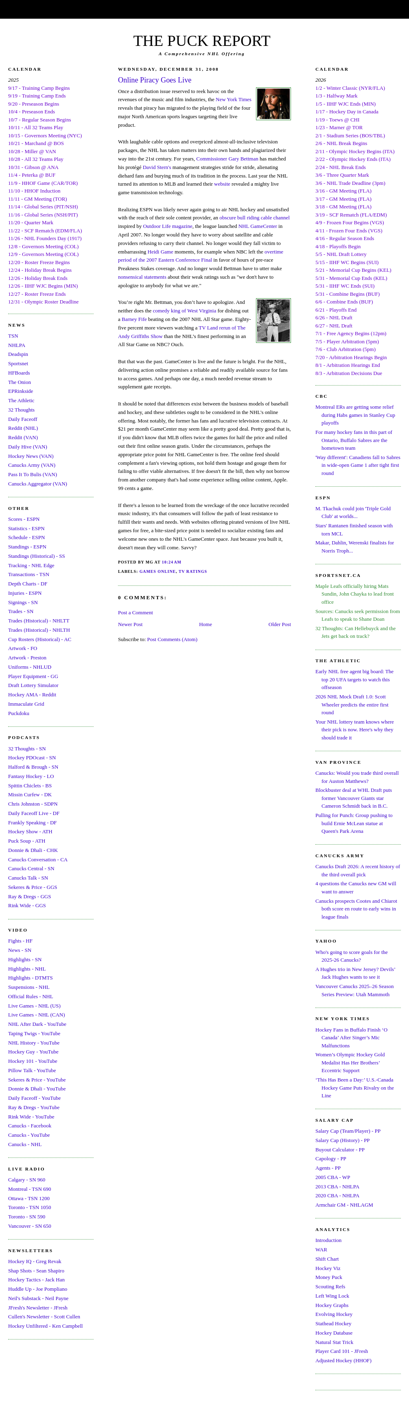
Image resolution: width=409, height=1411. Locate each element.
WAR (321, 1249)
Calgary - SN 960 (26, 1180)
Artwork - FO (22, 648)
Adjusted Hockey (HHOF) (343, 1360)
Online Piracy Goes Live (154, 80)
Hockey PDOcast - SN (32, 757)
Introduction (328, 1240)
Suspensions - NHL (29, 987)
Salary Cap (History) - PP (342, 1140)
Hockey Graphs (331, 1305)
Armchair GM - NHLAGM (344, 1205)
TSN (13, 336)
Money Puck (328, 1277)
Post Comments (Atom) (172, 639)
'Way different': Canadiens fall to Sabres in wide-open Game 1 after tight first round (357, 465)
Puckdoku (18, 713)
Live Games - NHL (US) (34, 1006)
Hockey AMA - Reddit (32, 694)
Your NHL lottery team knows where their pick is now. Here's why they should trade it (354, 730)
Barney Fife (134, 319)
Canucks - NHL (25, 1144)
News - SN (19, 950)
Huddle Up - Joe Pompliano (37, 1289)
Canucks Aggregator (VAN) (37, 484)
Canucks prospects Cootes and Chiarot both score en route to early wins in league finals (356, 909)
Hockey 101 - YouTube (32, 1061)
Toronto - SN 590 (26, 1217)
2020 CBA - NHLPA (337, 1195)
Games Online (158, 571)
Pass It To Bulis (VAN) (32, 474)
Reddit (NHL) (23, 428)
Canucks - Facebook (29, 1126)
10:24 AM (172, 562)
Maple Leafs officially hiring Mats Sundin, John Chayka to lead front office (354, 594)
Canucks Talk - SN (28, 878)
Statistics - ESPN (26, 528)
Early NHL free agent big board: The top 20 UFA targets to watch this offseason (354, 679)
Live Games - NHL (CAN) (36, 1015)
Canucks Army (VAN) (31, 465)
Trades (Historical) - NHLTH (39, 630)
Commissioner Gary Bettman (227, 159)
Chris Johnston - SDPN (33, 804)
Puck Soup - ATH (26, 841)
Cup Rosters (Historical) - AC (39, 639)
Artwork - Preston (27, 658)
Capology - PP (330, 1158)
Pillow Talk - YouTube (32, 1070)
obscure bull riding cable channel (254, 218)
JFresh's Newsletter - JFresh (38, 1308)
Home (205, 624)
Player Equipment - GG (33, 676)
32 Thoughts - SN (27, 749)
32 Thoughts (21, 410)
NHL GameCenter (257, 226)
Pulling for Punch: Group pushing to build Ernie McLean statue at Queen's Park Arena (354, 823)
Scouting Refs (330, 1286)
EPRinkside (20, 391)
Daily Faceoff (22, 419)
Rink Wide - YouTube (31, 1117)
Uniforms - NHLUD (29, 667)
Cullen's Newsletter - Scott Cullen (44, 1316)
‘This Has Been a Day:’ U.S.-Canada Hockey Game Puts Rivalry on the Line (354, 1088)
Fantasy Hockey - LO (31, 776)
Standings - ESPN (27, 547)
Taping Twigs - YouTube (34, 1033)
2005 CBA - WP (332, 1177)
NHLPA (16, 345)
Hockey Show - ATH (30, 831)
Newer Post (130, 624)
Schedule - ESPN (26, 537)
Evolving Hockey (333, 1314)
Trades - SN (20, 611)
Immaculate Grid (26, 704)
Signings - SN (23, 602)
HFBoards (19, 373)
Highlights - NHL (27, 969)
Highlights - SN (25, 959)
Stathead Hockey (333, 1323)
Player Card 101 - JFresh (341, 1351)
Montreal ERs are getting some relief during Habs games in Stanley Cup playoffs (355, 415)
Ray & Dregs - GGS (29, 896)
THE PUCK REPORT (201, 40)
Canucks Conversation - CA (38, 859)
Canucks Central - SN (31, 868)
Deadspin (18, 354)
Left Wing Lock (332, 1296)
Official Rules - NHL (30, 996)
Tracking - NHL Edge (31, 565)
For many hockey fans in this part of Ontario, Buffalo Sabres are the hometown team (353, 440)
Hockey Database (333, 1333)
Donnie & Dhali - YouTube (37, 1089)
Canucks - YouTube (29, 1135)
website (222, 184)
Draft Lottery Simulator (33, 685)
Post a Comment (135, 612)
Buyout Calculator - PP (340, 1150)
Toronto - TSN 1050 (29, 1207)
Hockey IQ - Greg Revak (34, 1261)
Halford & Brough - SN (33, 767)
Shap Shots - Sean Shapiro (36, 1271)
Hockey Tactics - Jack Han (36, 1280)
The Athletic (21, 400)
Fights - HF (20, 941)
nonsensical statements (142, 277)
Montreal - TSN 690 (29, 1189)
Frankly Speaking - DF (32, 822)
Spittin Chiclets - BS (30, 785)
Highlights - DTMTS (30, 978)
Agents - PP (328, 1168)
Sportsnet (18, 363)
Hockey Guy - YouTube (33, 1052)
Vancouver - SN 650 (29, 1226)
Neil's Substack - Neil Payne (38, 1298)
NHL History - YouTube (33, 1043)
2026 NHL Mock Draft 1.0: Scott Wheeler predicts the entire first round (352, 704)
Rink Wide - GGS (27, 905)
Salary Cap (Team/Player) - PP (348, 1131)
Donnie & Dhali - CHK (33, 850)
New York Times (234, 99)
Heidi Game (160, 252)
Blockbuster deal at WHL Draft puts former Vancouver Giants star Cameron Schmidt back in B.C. (353, 798)
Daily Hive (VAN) (27, 447)
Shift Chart (327, 1259)
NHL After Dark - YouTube (37, 1024)
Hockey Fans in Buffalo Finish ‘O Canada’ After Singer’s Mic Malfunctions (351, 1038)
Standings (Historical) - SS (36, 556)
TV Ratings (193, 571)
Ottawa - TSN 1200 (29, 1198)
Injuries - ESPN (25, 593)
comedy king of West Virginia (185, 311)
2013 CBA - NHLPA (337, 1186)
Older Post (280, 624)
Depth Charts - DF (27, 584)
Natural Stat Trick (334, 1342)
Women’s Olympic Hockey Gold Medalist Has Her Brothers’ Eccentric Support (350, 1062)
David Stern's (157, 167)
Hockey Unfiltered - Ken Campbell (45, 1326)
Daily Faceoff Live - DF (33, 813)
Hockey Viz (327, 1268)
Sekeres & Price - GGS (32, 887)
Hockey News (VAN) (31, 456)
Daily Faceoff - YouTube (34, 1098)
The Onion (19, 382)
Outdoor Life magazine (167, 226)
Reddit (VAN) (23, 437)
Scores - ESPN (23, 519)
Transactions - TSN (28, 574)
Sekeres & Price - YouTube (37, 1080)
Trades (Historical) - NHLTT (38, 621)
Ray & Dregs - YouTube (33, 1107)
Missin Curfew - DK (30, 794)
